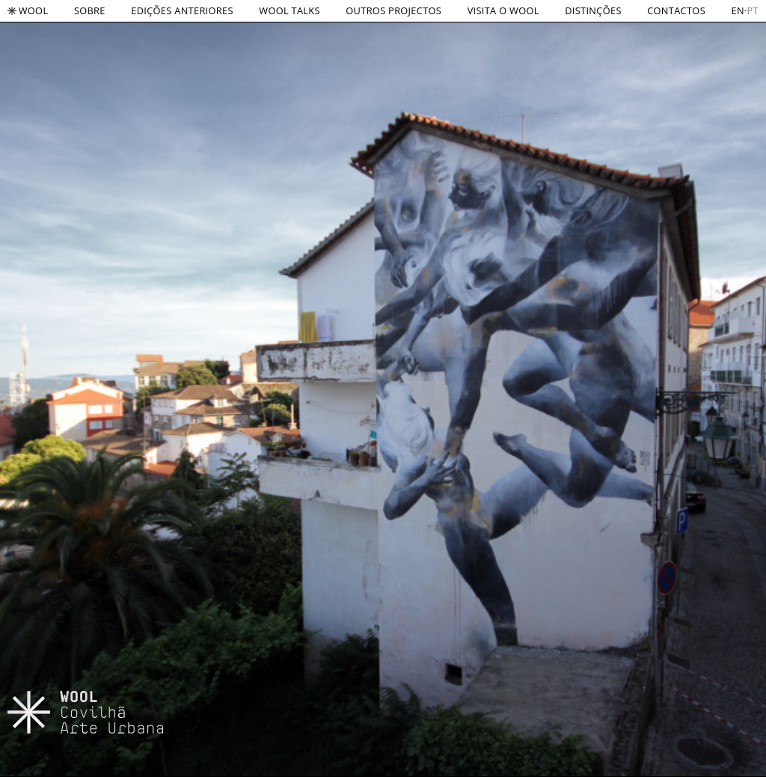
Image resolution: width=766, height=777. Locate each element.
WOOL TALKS (289, 10)
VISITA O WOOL (503, 10)
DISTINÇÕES (593, 10)
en (737, 10)
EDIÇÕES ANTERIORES (182, 10)
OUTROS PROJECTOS (393, 10)
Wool (27, 10)
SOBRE (89, 10)
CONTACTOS (676, 10)
